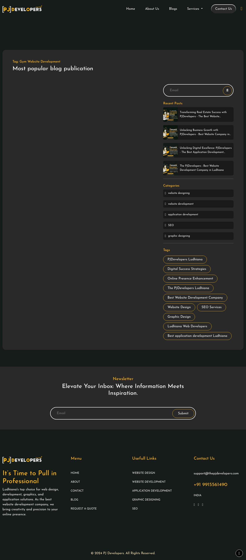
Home (130, 9)
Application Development (152, 491)
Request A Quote (84, 508)
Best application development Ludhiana (197, 336)
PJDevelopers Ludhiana (185, 259)
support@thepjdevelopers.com (216, 473)
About (75, 482)
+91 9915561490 (210, 484)
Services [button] (193, 9)
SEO (135, 508)
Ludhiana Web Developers (187, 326)
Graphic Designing (146, 499)
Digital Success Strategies (187, 269)
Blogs (173, 9)
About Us (152, 9)
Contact (77, 491)
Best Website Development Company (195, 297)
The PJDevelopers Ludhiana (188, 288)
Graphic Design (179, 317)
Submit (183, 413)
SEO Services (211, 307)
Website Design (179, 307)
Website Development (149, 482)
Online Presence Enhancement (190, 278)
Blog (74, 499)
